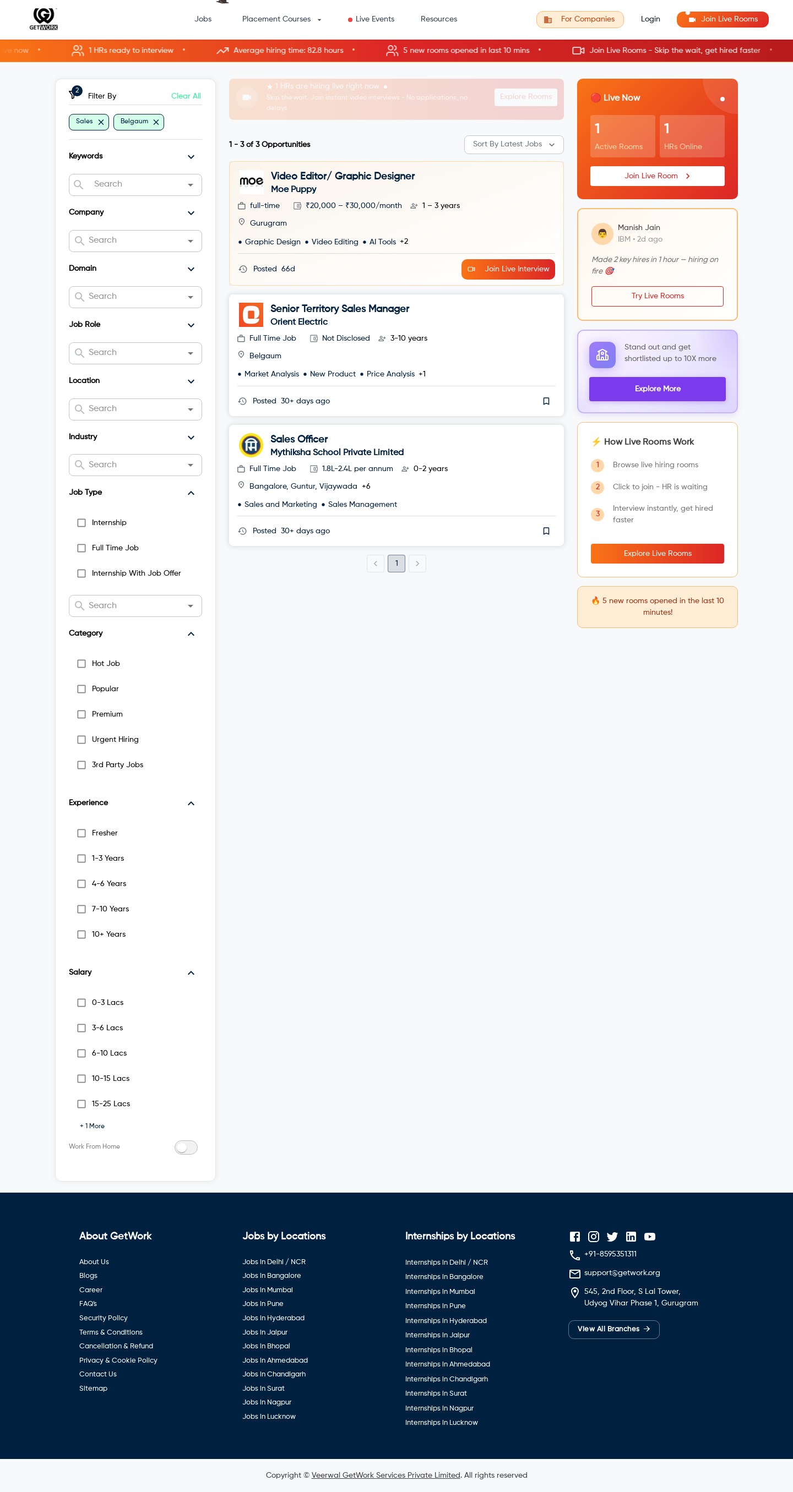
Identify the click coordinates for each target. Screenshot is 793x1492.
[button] (396, 51)
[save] (546, 401)
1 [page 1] (396, 563)
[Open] (190, 185)
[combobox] (135, 185)
